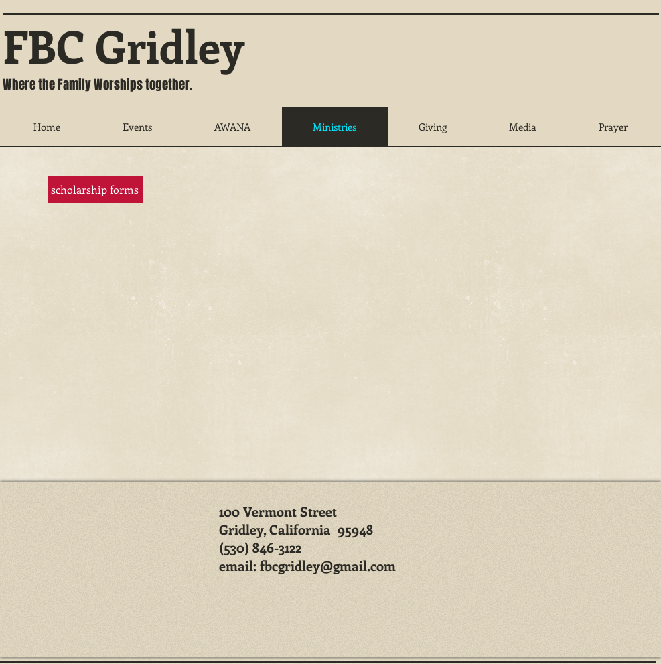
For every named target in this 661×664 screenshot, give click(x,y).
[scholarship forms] (95, 189)
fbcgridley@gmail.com (328, 565)
